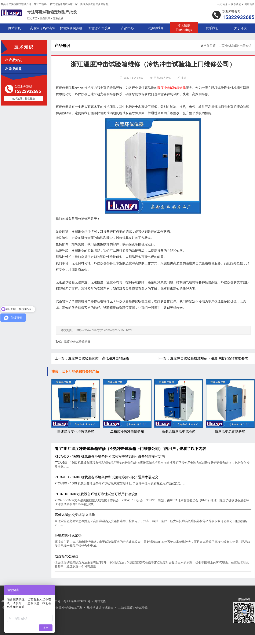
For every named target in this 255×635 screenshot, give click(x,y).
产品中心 (127, 28)
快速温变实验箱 (71, 28)
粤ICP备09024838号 (76, 601)
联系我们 (236, 4)
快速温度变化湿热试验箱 (75, 406)
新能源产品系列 (99, 28)
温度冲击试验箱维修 (77, 341)
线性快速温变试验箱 (100, 607)
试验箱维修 (156, 28)
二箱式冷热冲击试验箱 (127, 406)
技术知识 (184, 28)
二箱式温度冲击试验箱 (133, 607)
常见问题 (13, 69)
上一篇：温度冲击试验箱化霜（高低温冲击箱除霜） (93, 358)
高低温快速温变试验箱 (178, 406)
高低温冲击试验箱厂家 (67, 607)
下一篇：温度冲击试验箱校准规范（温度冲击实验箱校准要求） (204, 358)
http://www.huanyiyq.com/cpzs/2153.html (104, 330)
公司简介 (222, 4)
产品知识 (13, 60)
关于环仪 (240, 28)
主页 (222, 45)
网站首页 (14, 28)
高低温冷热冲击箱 (42, 28)
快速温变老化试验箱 (230, 406)
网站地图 (249, 4)
